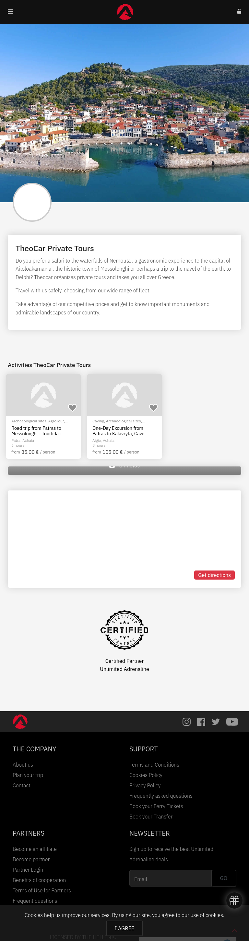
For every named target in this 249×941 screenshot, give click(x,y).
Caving (98, 420)
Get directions (214, 575)
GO (223, 878)
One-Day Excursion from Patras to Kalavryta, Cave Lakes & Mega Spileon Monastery (118, 431)
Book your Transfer (150, 816)
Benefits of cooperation (39, 880)
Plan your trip (28, 775)
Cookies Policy (145, 775)
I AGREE (124, 928)
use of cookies (206, 915)
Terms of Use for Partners (42, 890)
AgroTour (56, 420)
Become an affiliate (35, 849)
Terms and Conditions (154, 764)
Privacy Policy (144, 785)
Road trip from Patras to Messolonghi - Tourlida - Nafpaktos (36, 431)
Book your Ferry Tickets (156, 806)
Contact (21, 785)
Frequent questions (35, 901)
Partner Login (28, 869)
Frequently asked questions (161, 796)
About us (23, 764)
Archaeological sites (28, 420)
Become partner (31, 859)
